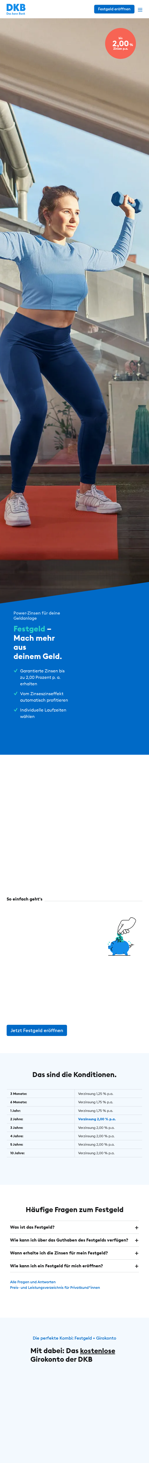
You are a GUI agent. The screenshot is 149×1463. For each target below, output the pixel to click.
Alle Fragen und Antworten (34, 1291)
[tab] (74, 1237)
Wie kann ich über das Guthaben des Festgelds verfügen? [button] (69, 1249)
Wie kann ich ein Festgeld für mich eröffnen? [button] (56, 1275)
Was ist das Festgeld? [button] (32, 1237)
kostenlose (98, 1359)
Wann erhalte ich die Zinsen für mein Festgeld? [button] (59, 1262)
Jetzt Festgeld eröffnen (36, 1040)
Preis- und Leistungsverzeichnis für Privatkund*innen (58, 1296)
